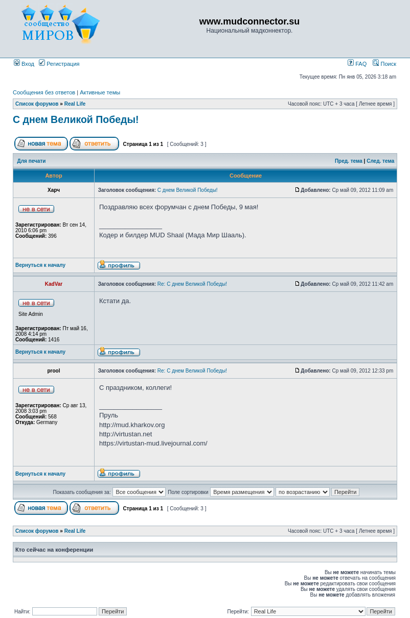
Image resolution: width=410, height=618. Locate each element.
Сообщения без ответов (44, 92)
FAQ (357, 64)
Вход (24, 64)
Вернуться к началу (40, 265)
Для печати (31, 161)
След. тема (380, 161)
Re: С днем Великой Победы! (192, 284)
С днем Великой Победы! (76, 119)
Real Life (75, 104)
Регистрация (59, 64)
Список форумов (37, 104)
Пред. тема (348, 161)
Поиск (384, 64)
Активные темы (100, 92)
